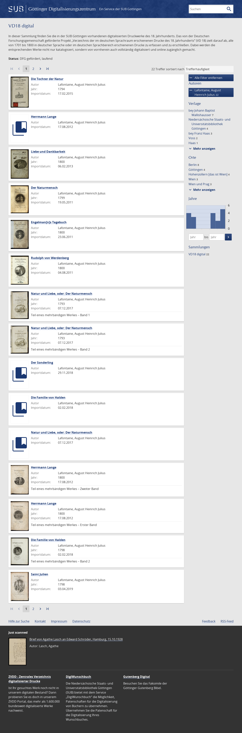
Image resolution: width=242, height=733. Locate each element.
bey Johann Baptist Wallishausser (202, 112)
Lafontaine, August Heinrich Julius (205, 92)
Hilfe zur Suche (18, 621)
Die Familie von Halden (48, 397)
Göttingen (197, 170)
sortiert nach (175, 69)
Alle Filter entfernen (205, 77)
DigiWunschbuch (78, 677)
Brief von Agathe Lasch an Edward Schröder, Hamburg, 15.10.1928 (76, 639)
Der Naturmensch (44, 188)
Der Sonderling (42, 362)
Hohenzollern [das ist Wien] (209, 174)
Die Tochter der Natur (47, 79)
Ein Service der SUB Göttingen (120, 9)
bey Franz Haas (200, 133)
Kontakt (40, 621)
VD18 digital (199, 254)
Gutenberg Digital (136, 677)
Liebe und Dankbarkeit (48, 152)
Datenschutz (81, 621)
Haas (193, 143)
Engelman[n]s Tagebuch (49, 222)
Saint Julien (39, 574)
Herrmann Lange (43, 117)
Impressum (59, 621)
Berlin (194, 165)
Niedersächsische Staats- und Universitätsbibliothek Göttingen (209, 124)
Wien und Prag (200, 184)
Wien (193, 179)
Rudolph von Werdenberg (50, 258)
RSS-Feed (227, 621)
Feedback (208, 621)
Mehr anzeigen (201, 148)
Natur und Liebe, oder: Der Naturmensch (61, 294)
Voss (193, 138)
